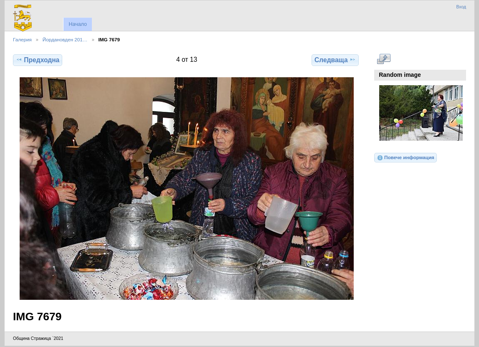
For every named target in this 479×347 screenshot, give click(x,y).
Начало (77, 24)
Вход (461, 7)
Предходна (37, 59)
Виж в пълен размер (384, 59)
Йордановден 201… (65, 39)
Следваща (335, 59)
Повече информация (405, 158)
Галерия (22, 39)
